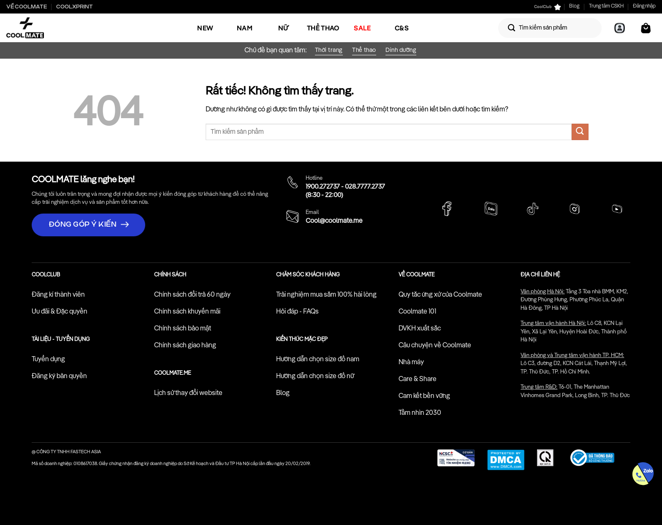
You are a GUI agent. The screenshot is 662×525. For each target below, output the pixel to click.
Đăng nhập (644, 6)
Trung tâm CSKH (606, 6)
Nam (244, 28)
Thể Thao (323, 28)
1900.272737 (323, 187)
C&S (402, 28)
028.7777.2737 (365, 187)
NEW (205, 28)
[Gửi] (512, 28)
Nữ (284, 28)
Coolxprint (74, 6)
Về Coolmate (26, 6)
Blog (574, 6)
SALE (362, 28)
